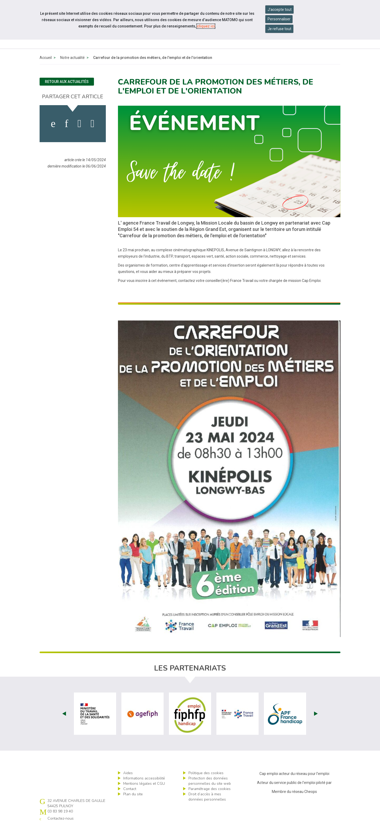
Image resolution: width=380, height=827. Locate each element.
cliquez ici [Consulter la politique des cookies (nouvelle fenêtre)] (206, 26)
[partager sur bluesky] (92, 123)
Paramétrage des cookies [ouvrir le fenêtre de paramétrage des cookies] (209, 788)
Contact (129, 788)
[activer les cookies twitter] (79, 123)
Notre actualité (72, 57)
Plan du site (133, 794)
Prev (64, 714)
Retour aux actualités (67, 82)
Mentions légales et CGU (144, 783)
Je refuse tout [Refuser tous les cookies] (279, 29)
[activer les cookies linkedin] (66, 123)
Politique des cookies (206, 772)
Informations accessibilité (144, 778)
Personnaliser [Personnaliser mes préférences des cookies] (279, 19)
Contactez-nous (61, 818)
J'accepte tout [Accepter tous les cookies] (280, 9)
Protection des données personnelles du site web (209, 781)
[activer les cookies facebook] (53, 123)
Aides (128, 772)
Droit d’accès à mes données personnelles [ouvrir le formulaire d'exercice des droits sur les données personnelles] (207, 797)
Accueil (46, 57)
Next (316, 714)
